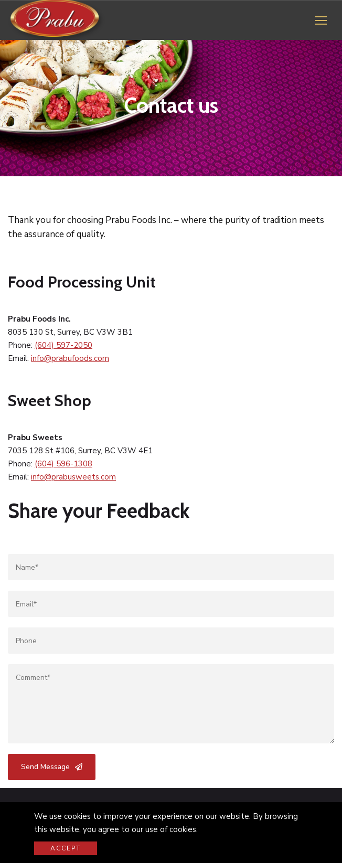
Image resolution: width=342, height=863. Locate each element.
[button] (321, 20)
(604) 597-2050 (63, 345)
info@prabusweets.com (73, 477)
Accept (65, 848)
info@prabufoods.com (70, 358)
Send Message (51, 767)
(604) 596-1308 (63, 464)
